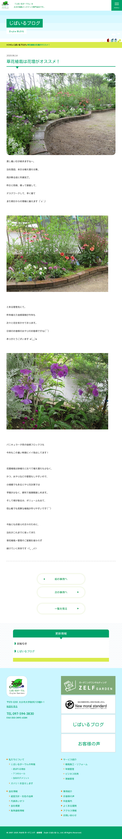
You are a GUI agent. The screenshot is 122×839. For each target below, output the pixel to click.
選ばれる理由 (19, 769)
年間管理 (69, 769)
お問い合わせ (70, 815)
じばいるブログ (19, 45)
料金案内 (67, 801)
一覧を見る (61, 608)
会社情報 (13, 791)
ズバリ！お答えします (22, 783)
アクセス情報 (70, 811)
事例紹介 (67, 791)
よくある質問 (70, 806)
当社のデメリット (21, 778)
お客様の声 (68, 796)
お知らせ (22, 643)
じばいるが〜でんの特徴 (23, 764)
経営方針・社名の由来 (22, 796)
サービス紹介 (70, 759)
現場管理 (69, 779)
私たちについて (16, 759)
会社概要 (15, 806)
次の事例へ (61, 592)
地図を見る (12, 706)
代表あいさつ (17, 801)
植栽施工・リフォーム (76, 764)
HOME (9, 45)
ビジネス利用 (72, 774)
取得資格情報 (17, 811)
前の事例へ (61, 579)
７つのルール (19, 774)
